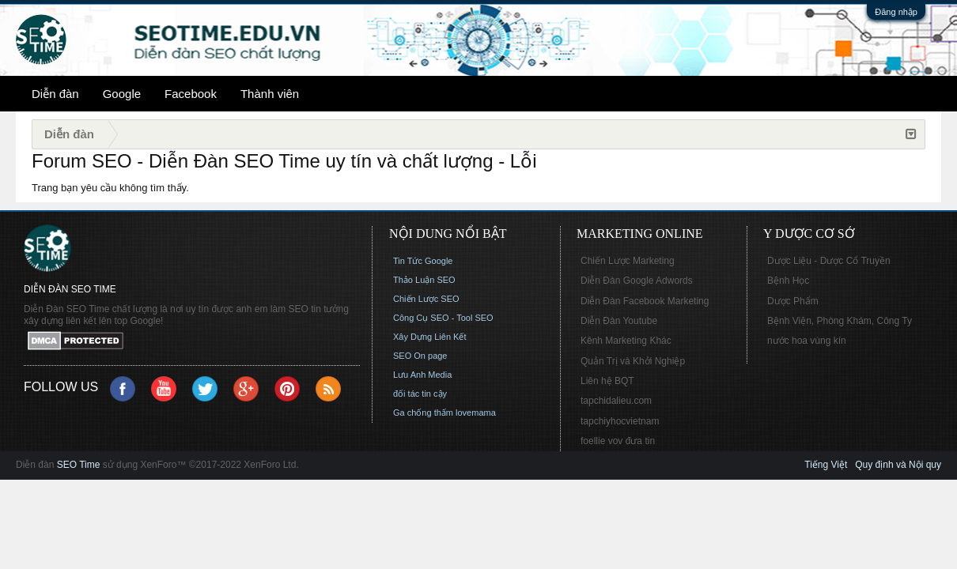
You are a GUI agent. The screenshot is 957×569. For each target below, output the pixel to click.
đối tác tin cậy (420, 393)
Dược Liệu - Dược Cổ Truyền (829, 260)
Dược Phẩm (793, 301)
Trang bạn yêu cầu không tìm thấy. (110, 188)
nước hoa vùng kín (806, 340)
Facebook (191, 93)
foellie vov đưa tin (618, 441)
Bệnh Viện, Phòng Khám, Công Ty (839, 320)
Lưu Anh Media (422, 374)
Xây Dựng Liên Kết (430, 336)
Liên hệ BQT (607, 380)
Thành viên (269, 93)
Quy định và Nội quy (898, 464)
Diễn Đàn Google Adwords (637, 280)
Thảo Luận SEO (424, 279)
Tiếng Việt (825, 464)
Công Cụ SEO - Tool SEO (443, 317)
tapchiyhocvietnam (620, 421)
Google (122, 93)
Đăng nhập (896, 12)
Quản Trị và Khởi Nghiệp (633, 361)
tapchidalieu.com (616, 400)
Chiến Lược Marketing (628, 260)
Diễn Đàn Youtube (619, 320)
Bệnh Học (788, 280)
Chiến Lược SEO (426, 298)
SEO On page (420, 355)
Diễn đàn (55, 93)
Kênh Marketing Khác (626, 340)
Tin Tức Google (422, 261)
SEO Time (78, 464)
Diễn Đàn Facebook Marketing (645, 301)
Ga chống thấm (423, 412)
